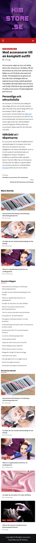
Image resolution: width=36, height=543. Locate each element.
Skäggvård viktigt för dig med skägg (14, 352)
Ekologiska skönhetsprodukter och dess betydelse (15, 320)
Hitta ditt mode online (9, 355)
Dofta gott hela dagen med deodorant (14, 365)
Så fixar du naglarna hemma (11, 362)
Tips (15, 49)
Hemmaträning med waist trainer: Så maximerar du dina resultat (17, 326)
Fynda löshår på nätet (9, 339)
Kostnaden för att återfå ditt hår (12, 316)
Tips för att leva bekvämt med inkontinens (16, 312)
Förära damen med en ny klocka (12, 349)
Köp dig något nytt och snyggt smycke (14, 359)
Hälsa (4, 264)
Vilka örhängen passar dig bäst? (12, 346)
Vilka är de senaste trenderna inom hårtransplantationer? (13, 308)
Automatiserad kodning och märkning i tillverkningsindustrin (14, 288)
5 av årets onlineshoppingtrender (12, 336)
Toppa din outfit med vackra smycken (14, 342)
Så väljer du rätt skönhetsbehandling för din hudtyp (16, 293)
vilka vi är (28, 114)
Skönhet (10, 49)
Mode (4, 49)
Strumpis (5, 168)
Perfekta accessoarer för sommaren (18, 176)
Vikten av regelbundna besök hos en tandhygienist (14, 299)
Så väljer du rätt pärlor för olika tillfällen (15, 303)
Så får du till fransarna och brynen (18, 181)
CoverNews (12, 540)
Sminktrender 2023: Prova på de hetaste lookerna (15, 331)
